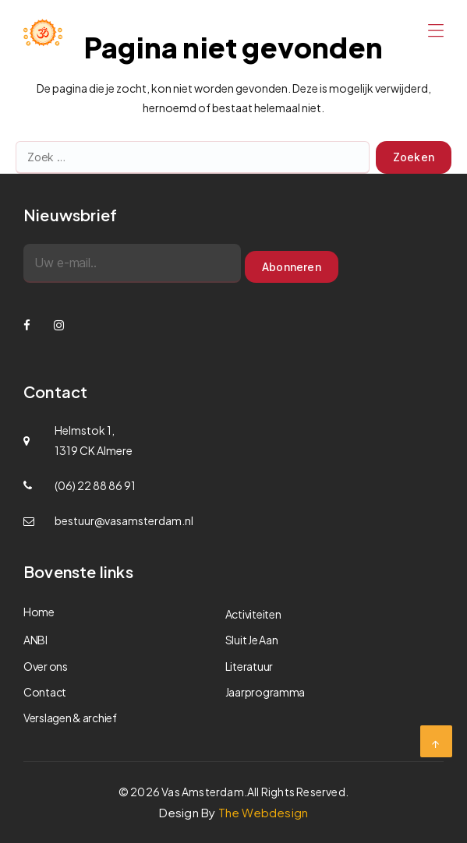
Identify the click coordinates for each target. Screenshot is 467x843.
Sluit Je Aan (251, 640)
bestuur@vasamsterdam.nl (124, 520)
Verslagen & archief (70, 718)
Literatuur (249, 666)
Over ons (45, 666)
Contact (44, 692)
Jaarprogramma (265, 692)
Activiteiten (253, 614)
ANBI (35, 640)
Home (39, 612)
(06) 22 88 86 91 (95, 485)
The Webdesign (263, 812)
